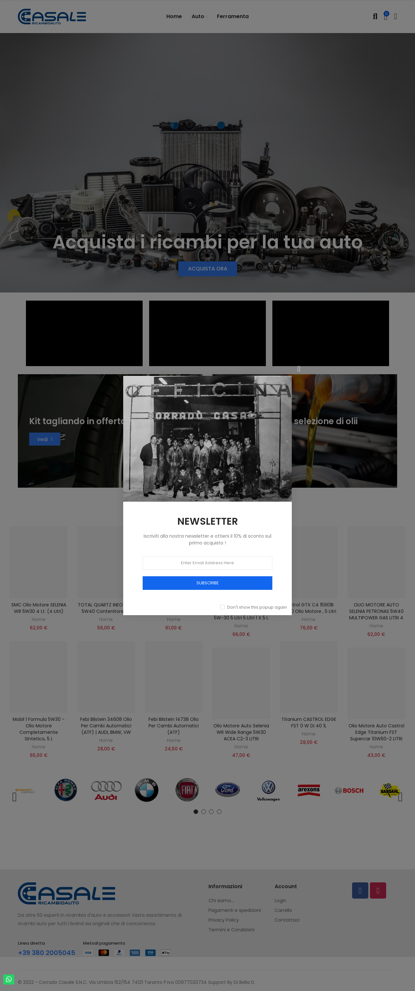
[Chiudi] (299, 369)
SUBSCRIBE (207, 583)
